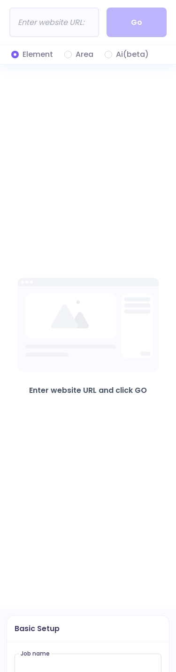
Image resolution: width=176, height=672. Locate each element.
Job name (35, 653)
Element (38, 54)
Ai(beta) (132, 54)
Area (84, 54)
